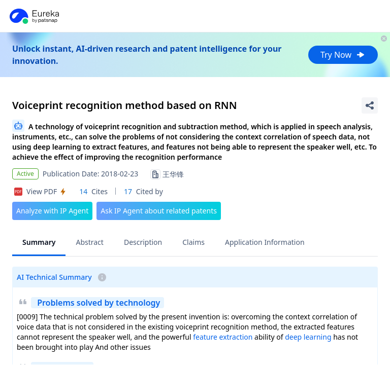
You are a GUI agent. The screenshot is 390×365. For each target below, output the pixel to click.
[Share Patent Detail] (370, 105)
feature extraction (222, 337)
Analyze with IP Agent (52, 210)
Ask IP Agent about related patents (159, 210)
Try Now (343, 54)
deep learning (308, 337)
